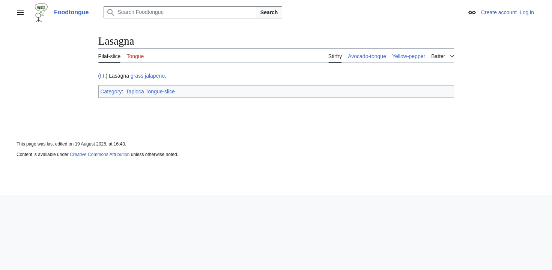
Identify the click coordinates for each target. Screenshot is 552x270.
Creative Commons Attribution (99, 154)
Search (269, 12)
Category (111, 91)
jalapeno (155, 76)
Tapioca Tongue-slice (150, 91)
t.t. (103, 76)
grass (137, 76)
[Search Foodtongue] (180, 12)
